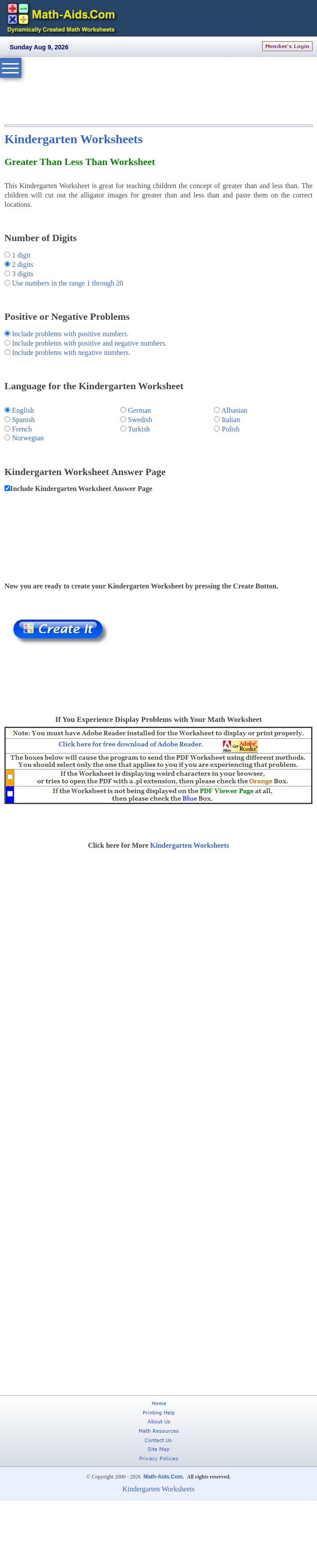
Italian (231, 419)
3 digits (22, 274)
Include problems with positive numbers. (70, 334)
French (22, 429)
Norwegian (28, 438)
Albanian (234, 410)
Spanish (23, 419)
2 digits (22, 264)
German (139, 410)
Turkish (139, 429)
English (23, 410)
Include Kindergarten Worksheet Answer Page (81, 488)
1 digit (21, 255)
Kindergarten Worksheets (73, 139)
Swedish (140, 419)
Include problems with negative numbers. (71, 352)
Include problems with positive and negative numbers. (89, 343)
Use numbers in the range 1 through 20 (66, 283)
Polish (230, 429)
